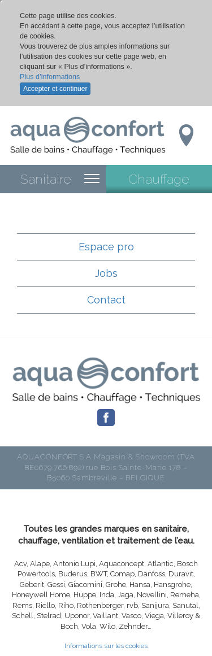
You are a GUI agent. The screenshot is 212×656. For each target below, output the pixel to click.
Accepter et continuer (55, 89)
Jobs (106, 273)
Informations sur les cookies (106, 646)
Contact (106, 300)
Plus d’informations (50, 77)
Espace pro (106, 247)
